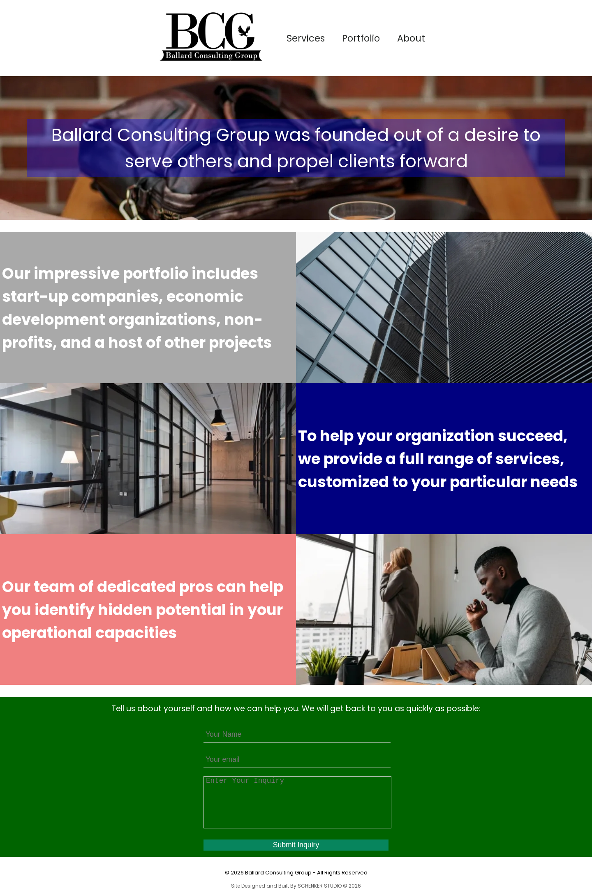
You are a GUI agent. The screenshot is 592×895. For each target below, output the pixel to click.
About (411, 38)
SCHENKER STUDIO (320, 885)
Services (306, 38)
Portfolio (361, 38)
